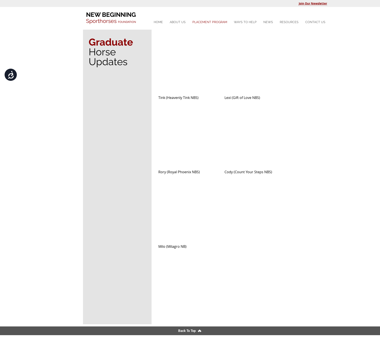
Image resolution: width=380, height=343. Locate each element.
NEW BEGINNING (111, 14)
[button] (245, 22)
